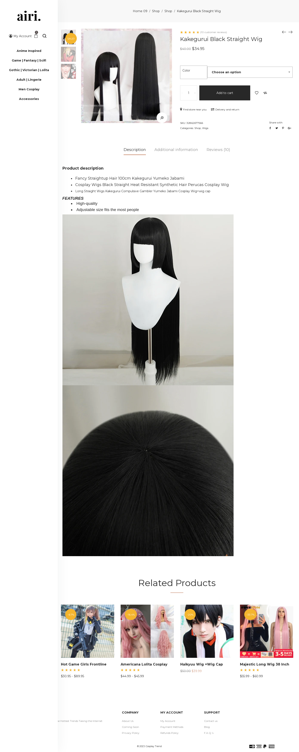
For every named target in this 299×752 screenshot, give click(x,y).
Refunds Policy (169, 732)
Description (135, 149)
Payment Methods (171, 727)
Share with (276, 122)
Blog (207, 727)
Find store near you (193, 109)
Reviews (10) (218, 149)
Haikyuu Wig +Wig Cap (201, 664)
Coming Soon (130, 727)
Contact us (211, 721)
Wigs (205, 128)
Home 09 (140, 11)
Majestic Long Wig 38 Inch (264, 664)
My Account (167, 721)
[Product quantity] (188, 92)
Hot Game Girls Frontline (84, 664)
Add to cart (224, 93)
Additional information (176, 149)
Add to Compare (265, 93)
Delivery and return (225, 109)
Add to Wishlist (256, 93)
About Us (127, 721)
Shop (156, 11)
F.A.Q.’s (208, 732)
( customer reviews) (213, 32)
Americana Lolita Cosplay (144, 664)
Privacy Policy (130, 732)
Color (186, 70)
